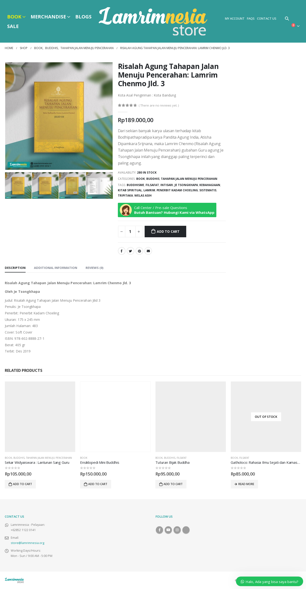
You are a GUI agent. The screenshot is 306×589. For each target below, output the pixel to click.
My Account (235, 18)
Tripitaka (125, 195)
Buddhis (152, 179)
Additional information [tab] (55, 268)
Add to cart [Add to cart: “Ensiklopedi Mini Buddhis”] (97, 484)
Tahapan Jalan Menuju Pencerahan (189, 179)
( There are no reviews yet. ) (159, 105)
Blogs (83, 16)
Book (14, 16)
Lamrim (149, 190)
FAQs (251, 18)
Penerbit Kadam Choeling (177, 190)
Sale (13, 26)
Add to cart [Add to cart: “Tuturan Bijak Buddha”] (173, 484)
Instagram (177, 529)
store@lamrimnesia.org (27, 543)
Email (148, 251)
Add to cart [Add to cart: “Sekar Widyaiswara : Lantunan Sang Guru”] (22, 484)
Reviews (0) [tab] (94, 268)
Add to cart (168, 231)
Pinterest (139, 251)
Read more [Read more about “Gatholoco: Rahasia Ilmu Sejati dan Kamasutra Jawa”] (246, 484)
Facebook (122, 251)
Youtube (168, 529)
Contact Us (266, 18)
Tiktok (186, 529)
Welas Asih (143, 195)
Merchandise (48, 16)
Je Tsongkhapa (186, 185)
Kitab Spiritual (130, 190)
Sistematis (207, 190)
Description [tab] (15, 268)
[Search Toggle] (287, 18)
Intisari (166, 185)
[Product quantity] (130, 231)
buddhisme (135, 185)
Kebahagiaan (209, 185)
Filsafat (152, 185)
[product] (40, 417)
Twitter (130, 251)
